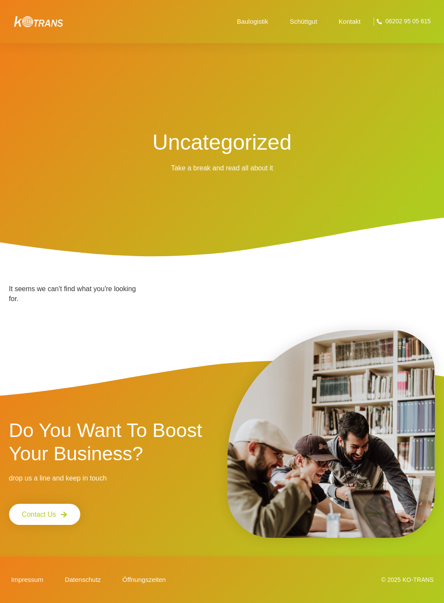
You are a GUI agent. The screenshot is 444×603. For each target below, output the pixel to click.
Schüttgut (303, 21)
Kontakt (350, 21)
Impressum (27, 579)
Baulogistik (252, 21)
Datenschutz (83, 579)
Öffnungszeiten (144, 579)
